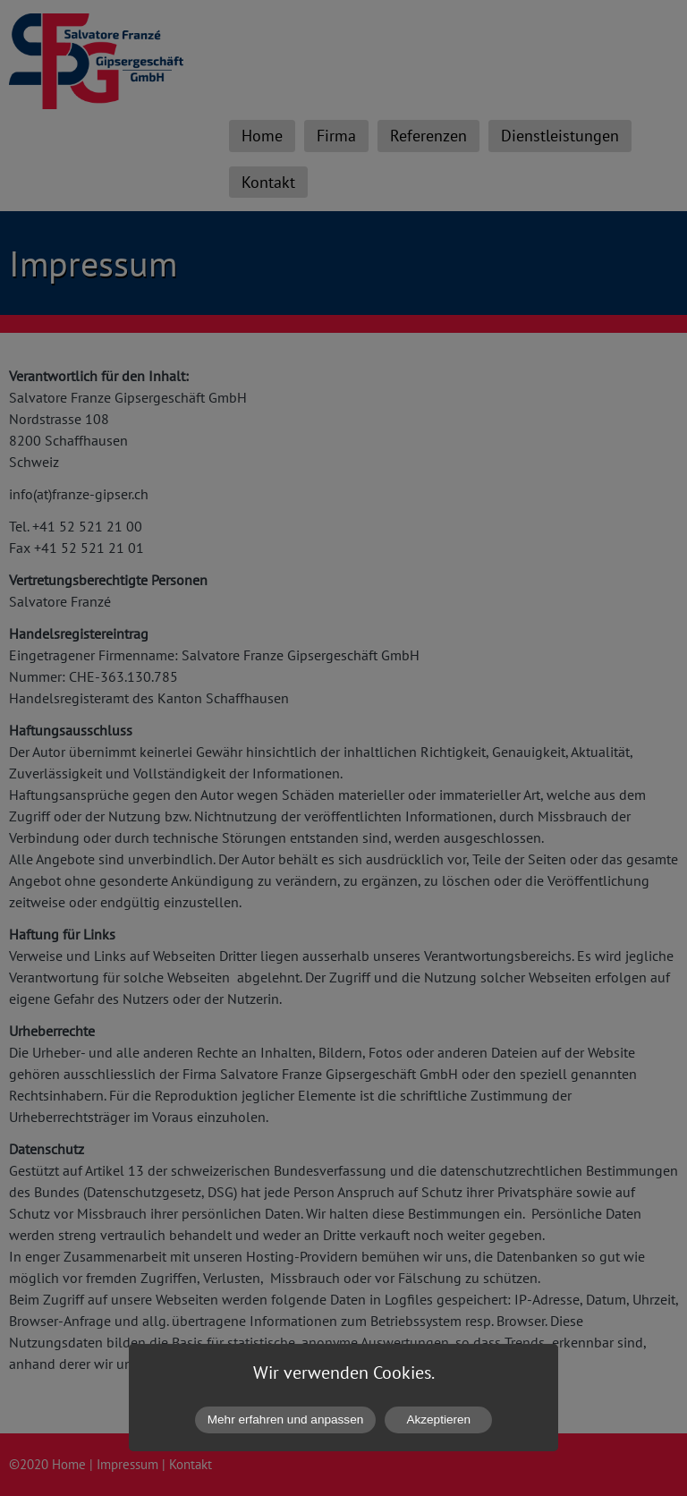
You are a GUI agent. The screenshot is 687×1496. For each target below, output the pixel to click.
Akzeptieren (438, 1419)
